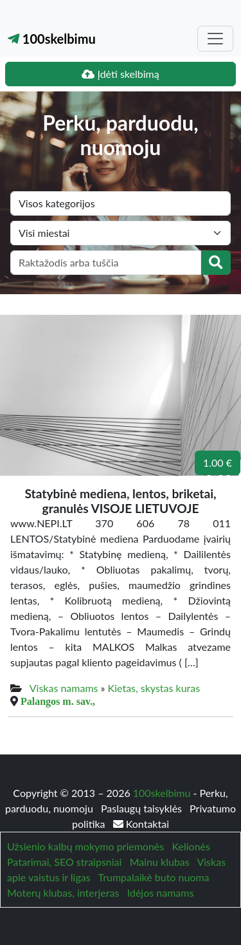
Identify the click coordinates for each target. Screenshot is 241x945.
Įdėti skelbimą (120, 74)
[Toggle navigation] (215, 38)
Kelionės (191, 846)
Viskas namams (64, 688)
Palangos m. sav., (58, 701)
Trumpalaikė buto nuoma (153, 877)
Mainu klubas (160, 862)
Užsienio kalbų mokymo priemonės (85, 846)
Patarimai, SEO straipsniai (64, 862)
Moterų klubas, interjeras (63, 892)
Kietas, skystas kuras (154, 688)
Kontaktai (141, 824)
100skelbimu (52, 38)
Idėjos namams (160, 892)
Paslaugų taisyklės (142, 808)
